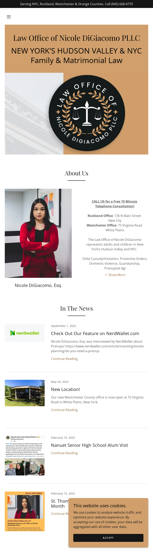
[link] (76, 39)
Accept (108, 537)
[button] (9, 17)
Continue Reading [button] (64, 359)
